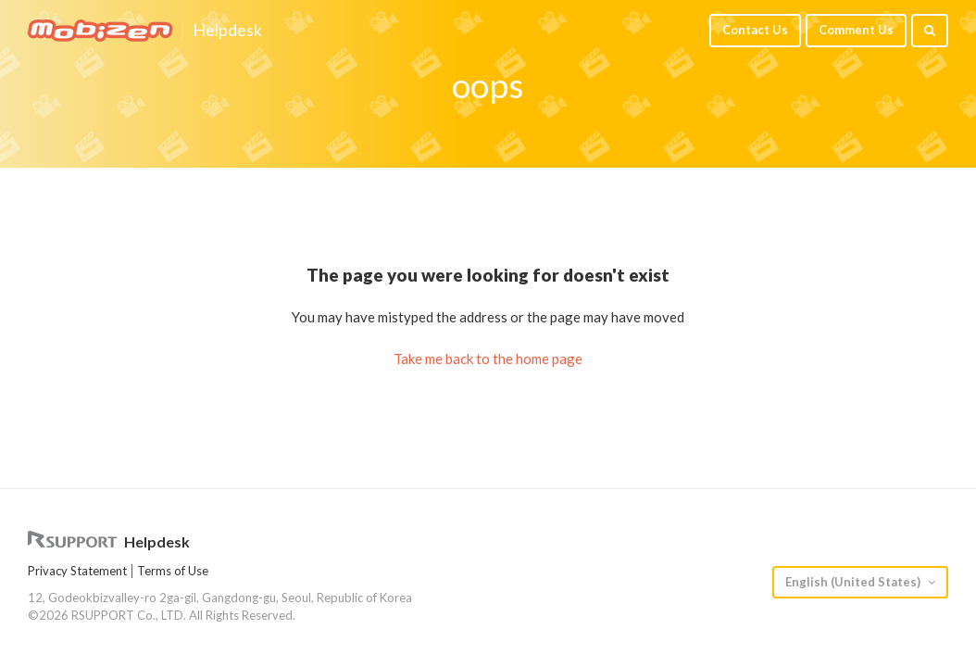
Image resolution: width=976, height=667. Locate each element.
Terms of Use (172, 570)
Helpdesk (227, 30)
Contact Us (755, 29)
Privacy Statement (77, 570)
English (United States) (854, 581)
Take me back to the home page (488, 358)
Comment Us (856, 29)
